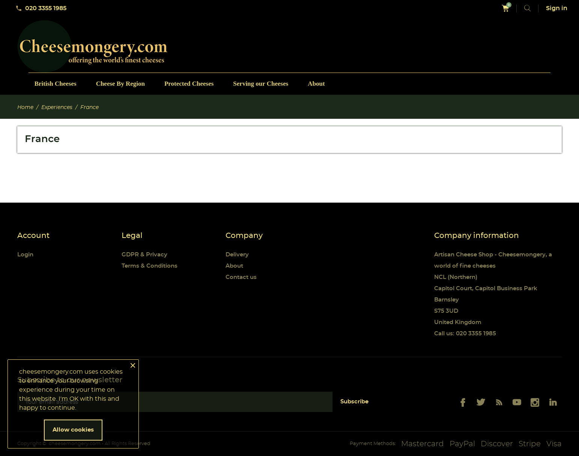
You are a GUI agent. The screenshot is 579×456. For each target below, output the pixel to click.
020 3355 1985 (40, 8)
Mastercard (422, 444)
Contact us (241, 277)
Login (25, 255)
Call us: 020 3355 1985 (465, 333)
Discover (497, 444)
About (234, 266)
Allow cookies (73, 430)
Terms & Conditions (149, 266)
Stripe (530, 444)
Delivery (237, 255)
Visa (554, 444)
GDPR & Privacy (144, 255)
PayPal (462, 444)
